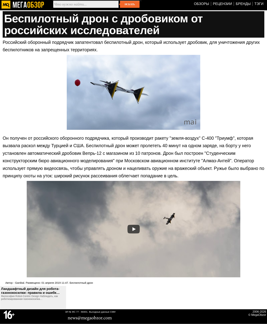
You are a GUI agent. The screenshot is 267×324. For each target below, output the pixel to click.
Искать (130, 4)
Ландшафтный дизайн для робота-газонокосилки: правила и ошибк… (30, 291)
